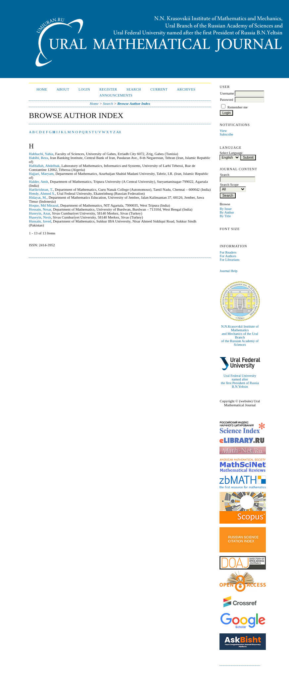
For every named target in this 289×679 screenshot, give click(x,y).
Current (159, 89)
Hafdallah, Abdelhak (44, 166)
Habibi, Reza (38, 158)
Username (227, 93)
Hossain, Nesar (40, 209)
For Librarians (229, 259)
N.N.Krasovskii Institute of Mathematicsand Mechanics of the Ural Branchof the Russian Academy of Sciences (240, 335)
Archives (186, 89)
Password (226, 99)
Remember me (237, 107)
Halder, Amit (38, 181)
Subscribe (226, 134)
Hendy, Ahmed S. (42, 193)
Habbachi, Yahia (41, 154)
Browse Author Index (134, 103)
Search (133, 89)
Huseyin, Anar (39, 213)
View (223, 131)
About (63, 89)
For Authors (227, 256)
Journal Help (228, 271)
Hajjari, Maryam (41, 174)
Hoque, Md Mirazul (43, 205)
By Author (226, 212)
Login (84, 89)
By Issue (225, 209)
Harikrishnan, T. (41, 189)
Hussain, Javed (40, 221)
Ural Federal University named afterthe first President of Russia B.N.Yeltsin (240, 381)
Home (41, 89)
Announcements (115, 95)
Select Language (230, 153)
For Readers (227, 252)
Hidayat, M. (38, 197)
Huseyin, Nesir (40, 217)
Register (108, 89)
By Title (225, 216)
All (118, 132)
